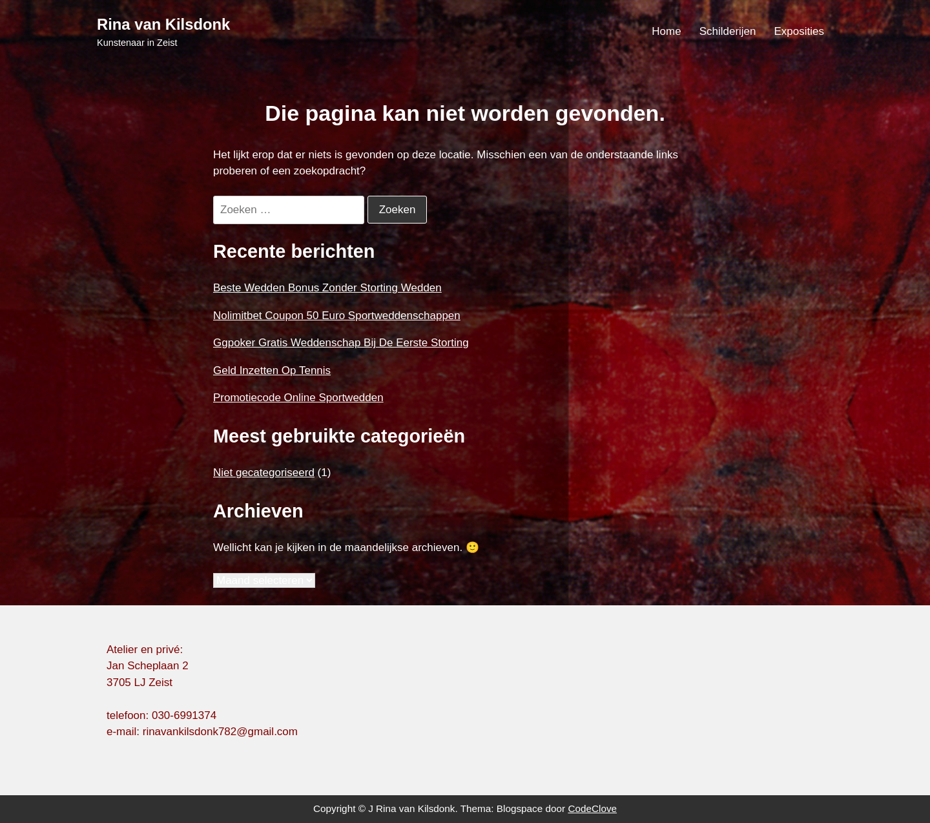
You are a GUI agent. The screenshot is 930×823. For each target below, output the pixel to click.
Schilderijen (727, 31)
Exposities (799, 31)
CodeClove (592, 808)
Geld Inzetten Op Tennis (272, 370)
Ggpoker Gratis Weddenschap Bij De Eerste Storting (341, 343)
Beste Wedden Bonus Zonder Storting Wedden (327, 288)
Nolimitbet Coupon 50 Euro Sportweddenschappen (336, 315)
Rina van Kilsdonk (163, 24)
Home (666, 31)
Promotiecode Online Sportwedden (298, 397)
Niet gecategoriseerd (264, 472)
